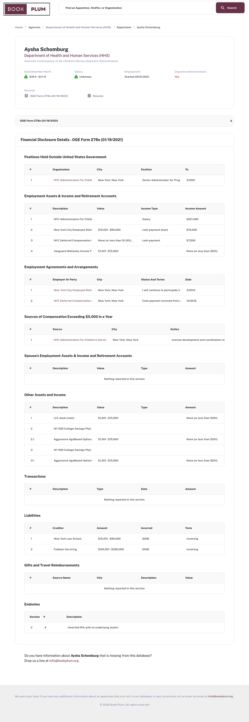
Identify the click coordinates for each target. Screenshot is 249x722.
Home (19, 27)
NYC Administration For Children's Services (81, 180)
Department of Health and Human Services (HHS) (78, 27)
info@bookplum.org (63, 661)
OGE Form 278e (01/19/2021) (49, 96)
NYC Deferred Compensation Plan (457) (79, 300)
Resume (98, 96)
